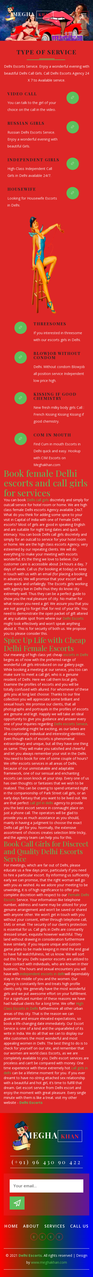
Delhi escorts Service (70, 723)
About (31, 1225)
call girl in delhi (41, 802)
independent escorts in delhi (42, 973)
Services (54, 1225)
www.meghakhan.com (49, 1261)
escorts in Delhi (75, 654)
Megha (33, 14)
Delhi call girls (38, 499)
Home (11, 1225)
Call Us (79, 1225)
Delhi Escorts (73, 618)
